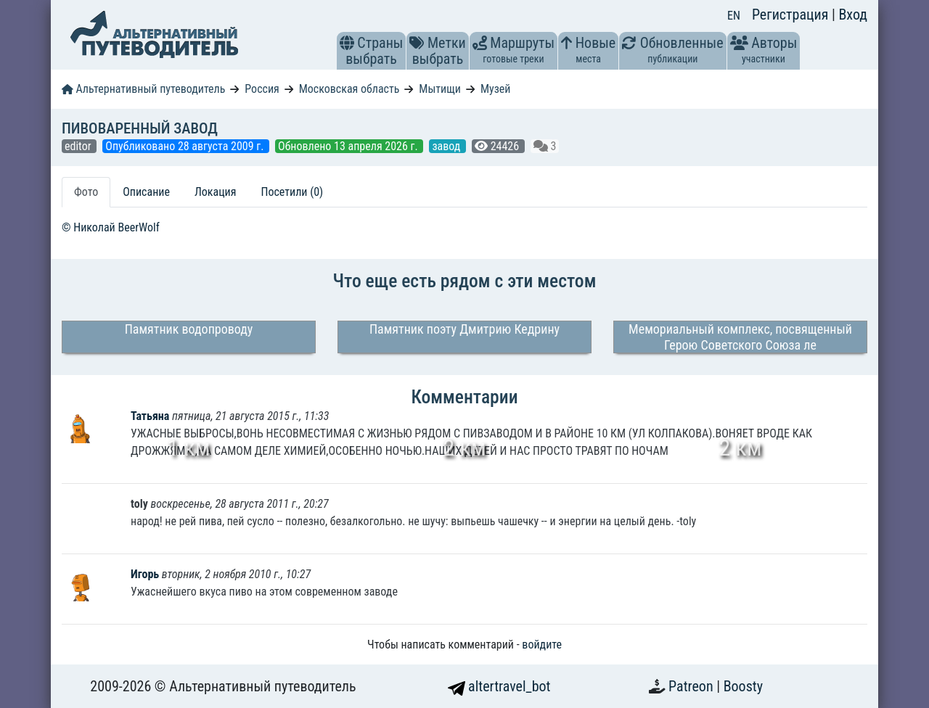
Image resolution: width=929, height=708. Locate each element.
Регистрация (792, 14)
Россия (262, 89)
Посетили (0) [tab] (292, 192)
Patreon (692, 686)
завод (447, 146)
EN (733, 15)
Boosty (743, 686)
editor (79, 146)
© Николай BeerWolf (111, 227)
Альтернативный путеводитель (143, 89)
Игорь (146, 574)
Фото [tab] (86, 192)
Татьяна (151, 416)
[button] (347, 43)
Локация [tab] (216, 192)
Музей (495, 89)
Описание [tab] (146, 192)
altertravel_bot (499, 686)
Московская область (349, 89)
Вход (852, 14)
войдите (542, 644)
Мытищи (440, 89)
